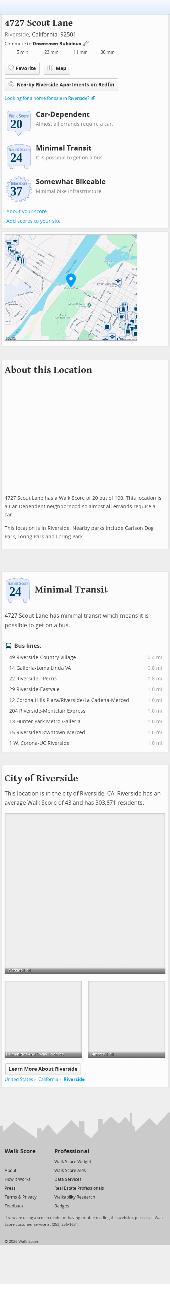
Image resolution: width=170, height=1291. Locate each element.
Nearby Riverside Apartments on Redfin (61, 84)
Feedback (14, 1206)
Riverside (17, 34)
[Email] (31, 1161)
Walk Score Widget (72, 1161)
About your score (26, 212)
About (10, 1170)
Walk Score (20, 1151)
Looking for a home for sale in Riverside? (47, 98)
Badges (61, 1206)
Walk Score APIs (70, 1170)
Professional (71, 1151)
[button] (71, 280)
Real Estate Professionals (79, 1188)
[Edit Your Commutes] (86, 42)
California (48, 1079)
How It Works (18, 1179)
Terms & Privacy (21, 1197)
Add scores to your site (33, 221)
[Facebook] (20, 1161)
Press (10, 1188)
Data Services (68, 1179)
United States (19, 1079)
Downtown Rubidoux (58, 43)
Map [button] (57, 68)
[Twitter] (9, 1161)
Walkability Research (74, 1197)
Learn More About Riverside (43, 1069)
